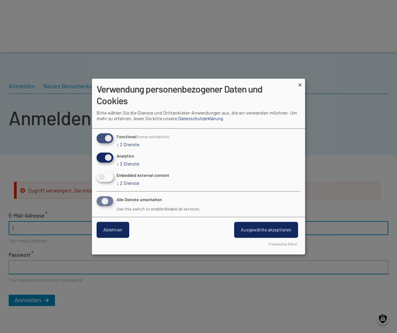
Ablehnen (113, 229)
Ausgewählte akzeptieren (266, 229)
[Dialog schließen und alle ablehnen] (300, 83)
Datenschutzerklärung (200, 119)
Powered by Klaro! (283, 244)
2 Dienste (128, 145)
